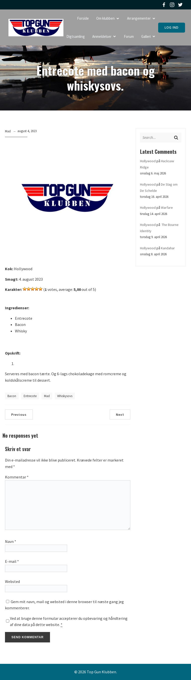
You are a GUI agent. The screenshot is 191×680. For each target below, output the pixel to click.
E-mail (12, 561)
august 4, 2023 (27, 131)
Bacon (11, 396)
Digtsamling (75, 36)
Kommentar (17, 476)
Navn (10, 541)
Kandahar (168, 248)
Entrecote (30, 396)
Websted (12, 581)
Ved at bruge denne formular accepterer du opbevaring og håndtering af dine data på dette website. (69, 622)
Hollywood (148, 161)
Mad (8, 131)
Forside (83, 18)
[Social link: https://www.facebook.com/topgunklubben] (164, 4)
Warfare (167, 207)
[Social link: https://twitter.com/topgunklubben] (181, 4)
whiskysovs (64, 396)
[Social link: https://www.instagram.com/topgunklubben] (173, 4)
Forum (129, 36)
